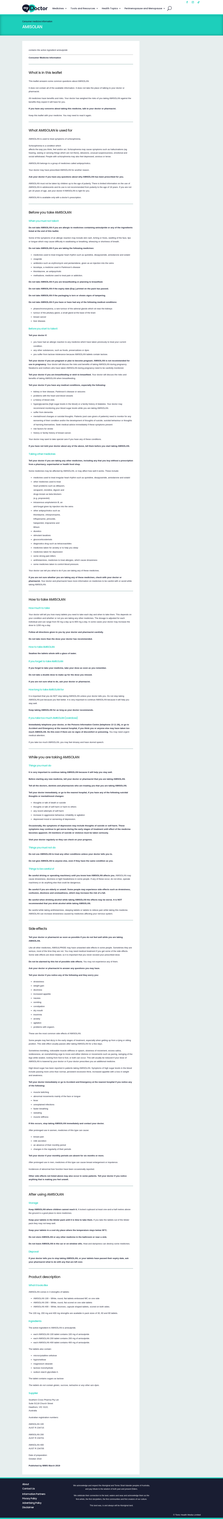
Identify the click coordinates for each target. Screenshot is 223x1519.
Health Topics (110, 8)
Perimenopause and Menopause (143, 8)
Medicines (58, 8)
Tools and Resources (83, 8)
